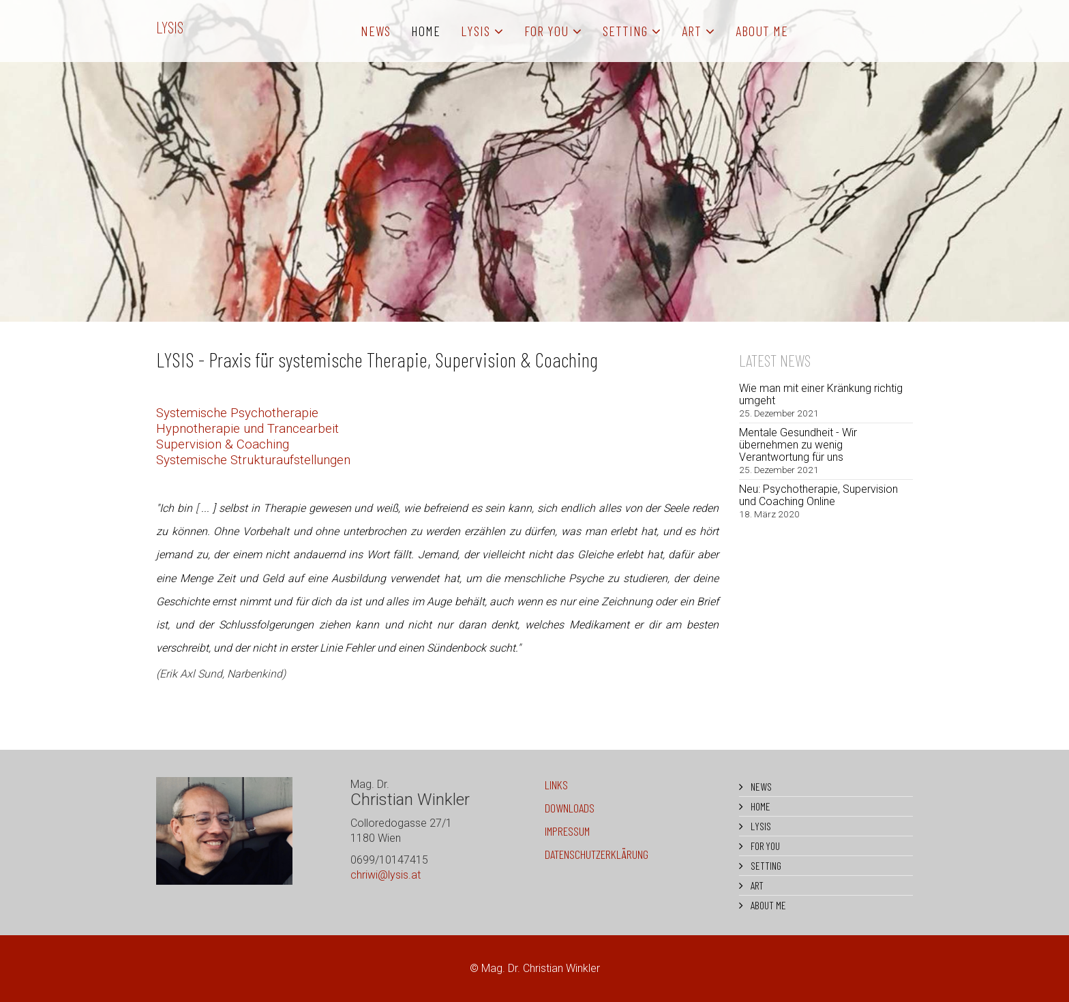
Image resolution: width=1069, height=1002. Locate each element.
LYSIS (169, 27)
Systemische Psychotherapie (237, 413)
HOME (425, 30)
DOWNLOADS (569, 807)
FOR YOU (546, 30)
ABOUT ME (762, 30)
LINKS (556, 784)
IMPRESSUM (567, 830)
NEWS (376, 30)
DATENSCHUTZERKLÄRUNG (596, 854)
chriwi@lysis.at (385, 874)
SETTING (625, 30)
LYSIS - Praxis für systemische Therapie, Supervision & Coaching (377, 359)
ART (692, 30)
